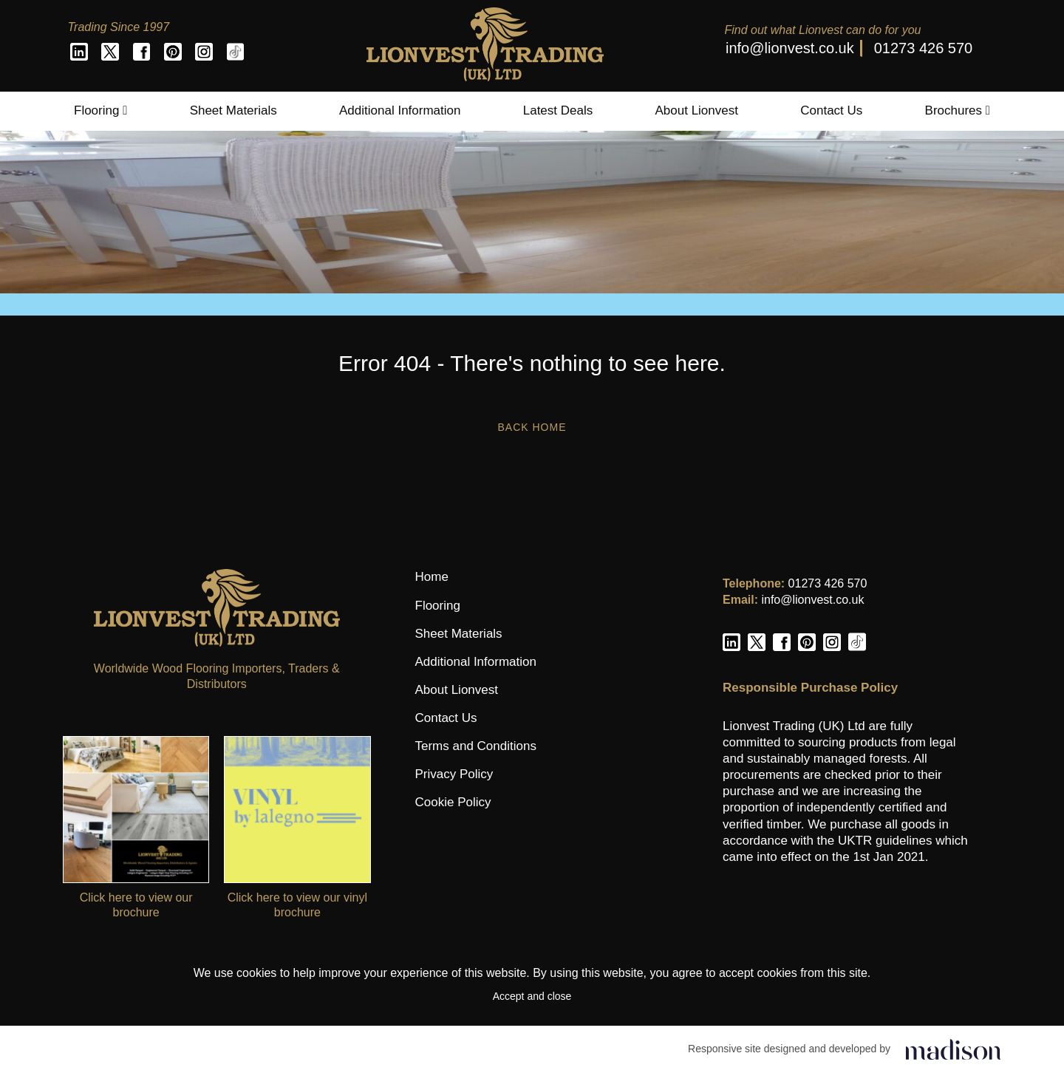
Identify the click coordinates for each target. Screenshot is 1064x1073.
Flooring (100, 110)
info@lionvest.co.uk (790, 48)
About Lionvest (696, 110)
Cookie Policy (453, 802)
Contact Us (831, 110)
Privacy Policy (454, 774)
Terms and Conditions (475, 746)
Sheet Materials (233, 110)
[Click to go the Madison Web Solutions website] (953, 1049)
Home (432, 577)
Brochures (957, 110)
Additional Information (399, 110)
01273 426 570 (923, 48)
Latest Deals (558, 110)
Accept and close (532, 996)
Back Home (531, 427)
